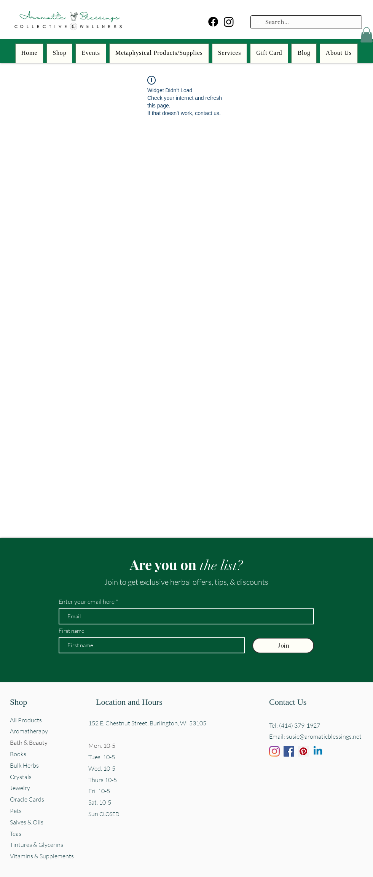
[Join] (283, 645)
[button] (366, 35)
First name (71, 631)
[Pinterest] (303, 751)
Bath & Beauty (29, 742)
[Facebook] (213, 21)
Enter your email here (87, 602)
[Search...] (305, 22)
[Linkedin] (317, 751)
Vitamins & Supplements (42, 856)
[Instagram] (228, 21)
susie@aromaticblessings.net (324, 736)
